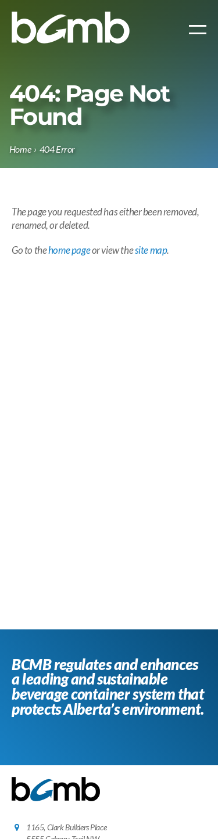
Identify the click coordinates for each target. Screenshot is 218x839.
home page (69, 250)
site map (151, 250)
